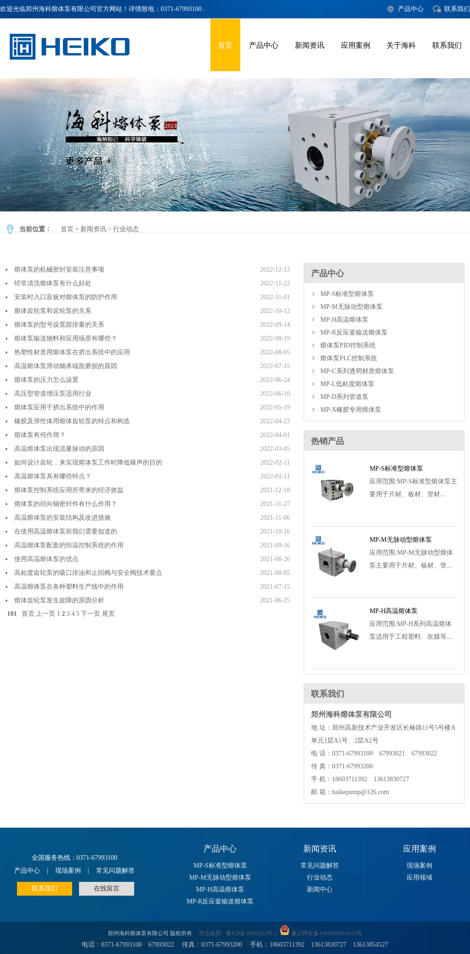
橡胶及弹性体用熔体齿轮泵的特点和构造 (72, 421)
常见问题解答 (115, 870)
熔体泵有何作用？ (40, 435)
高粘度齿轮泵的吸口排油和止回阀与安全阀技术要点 (88, 572)
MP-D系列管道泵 (344, 396)
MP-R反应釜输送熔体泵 (353, 332)
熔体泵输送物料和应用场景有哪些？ (65, 338)
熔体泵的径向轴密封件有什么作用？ (65, 503)
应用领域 (419, 877)
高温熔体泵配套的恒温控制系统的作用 (69, 545)
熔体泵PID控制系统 (348, 345)
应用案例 (355, 45)
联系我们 (457, 9)
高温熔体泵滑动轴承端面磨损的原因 (65, 366)
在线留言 (106, 888)
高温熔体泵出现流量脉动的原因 (59, 448)
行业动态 (235, 144)
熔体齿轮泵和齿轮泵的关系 (52, 310)
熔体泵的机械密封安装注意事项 (59, 269)
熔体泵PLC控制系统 (348, 358)
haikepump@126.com (360, 792)
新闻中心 (320, 889)
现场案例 (68, 870)
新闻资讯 (309, 45)
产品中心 (411, 9)
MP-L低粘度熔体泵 (347, 383)
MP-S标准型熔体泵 (347, 293)
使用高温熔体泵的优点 (46, 559)
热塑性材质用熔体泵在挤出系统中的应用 (72, 352)
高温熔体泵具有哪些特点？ (52, 476)
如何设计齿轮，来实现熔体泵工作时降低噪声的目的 (88, 462)
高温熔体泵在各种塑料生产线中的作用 (69, 586)
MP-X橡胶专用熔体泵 (350, 409)
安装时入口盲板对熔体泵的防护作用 (65, 297)
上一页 (45, 613)
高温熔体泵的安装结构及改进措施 (62, 517)
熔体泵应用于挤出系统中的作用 (59, 407)
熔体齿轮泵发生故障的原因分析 (59, 600)
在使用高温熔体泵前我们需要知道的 (65, 531)
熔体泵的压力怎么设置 (46, 379)
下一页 (90, 613)
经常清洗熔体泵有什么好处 (52, 283)
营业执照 (210, 934)
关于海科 (401, 45)
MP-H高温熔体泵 (344, 319)
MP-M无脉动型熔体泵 (351, 306)
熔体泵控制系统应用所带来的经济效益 (69, 490)
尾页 (108, 613)
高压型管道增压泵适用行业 (52, 393)
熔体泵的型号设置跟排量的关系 (59, 324)
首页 (225, 45)
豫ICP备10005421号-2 (251, 934)
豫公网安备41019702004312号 (326, 934)
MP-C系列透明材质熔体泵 (357, 371)
